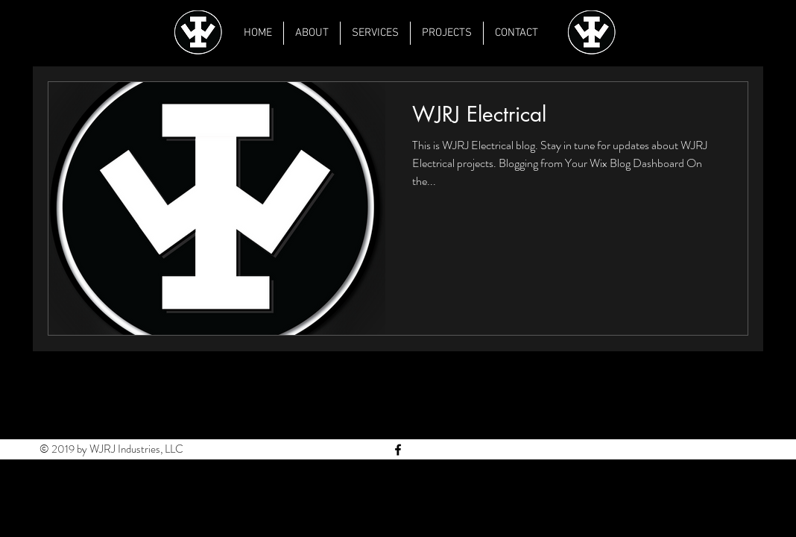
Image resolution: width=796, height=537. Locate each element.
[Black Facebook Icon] (398, 449)
